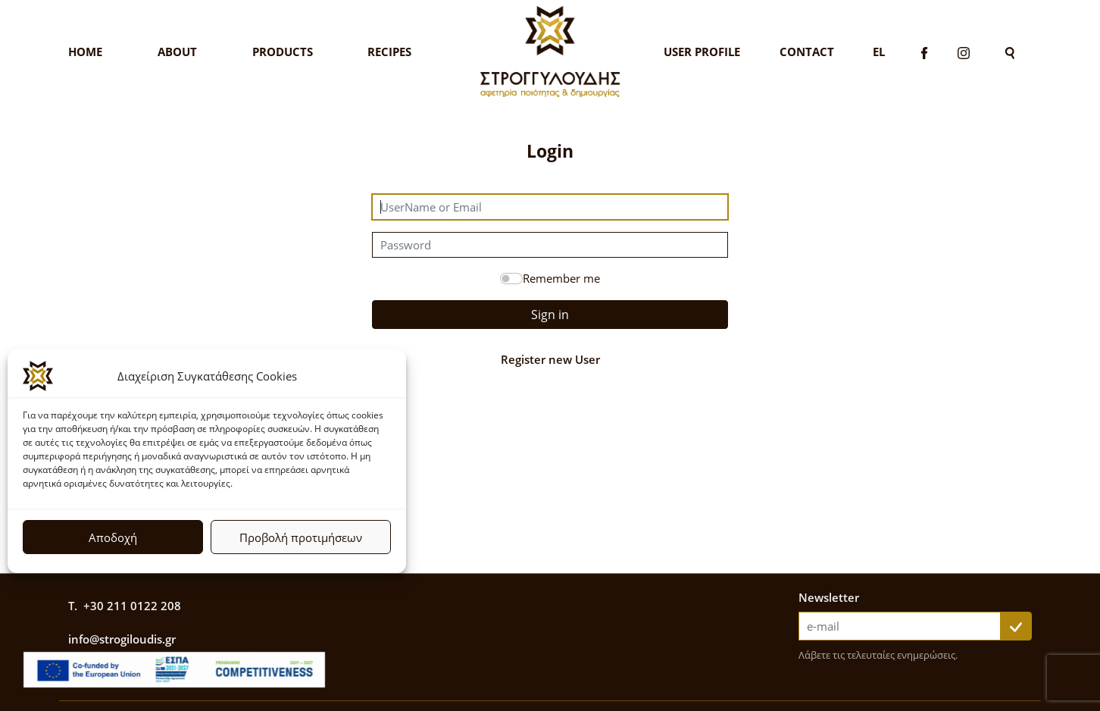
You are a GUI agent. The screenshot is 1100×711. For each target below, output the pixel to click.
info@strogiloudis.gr (122, 639)
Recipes (389, 51)
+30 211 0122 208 (132, 605)
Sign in (550, 314)
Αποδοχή (113, 537)
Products (282, 51)
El (879, 51)
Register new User (550, 359)
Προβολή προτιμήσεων (300, 537)
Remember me (561, 278)
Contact (807, 51)
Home (85, 51)
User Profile (702, 51)
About (177, 51)
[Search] (1010, 51)
